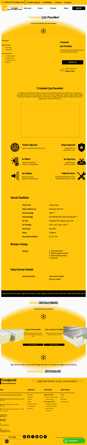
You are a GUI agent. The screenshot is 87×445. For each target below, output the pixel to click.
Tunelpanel (8, 380)
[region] (53, 8)
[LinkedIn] (37, 436)
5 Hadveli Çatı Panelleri (51, 406)
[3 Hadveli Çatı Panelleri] (10, 56)
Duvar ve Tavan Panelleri (52, 397)
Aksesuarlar (48, 410)
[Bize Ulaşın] (62, 70)
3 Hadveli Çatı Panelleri (51, 404)
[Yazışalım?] (6, 441)
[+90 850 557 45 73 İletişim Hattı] (13, 2)
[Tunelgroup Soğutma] (33, 2)
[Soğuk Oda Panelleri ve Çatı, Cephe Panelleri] (57, 381)
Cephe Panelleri (49, 408)
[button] (78, 8)
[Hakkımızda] (27, 8)
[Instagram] (24, 436)
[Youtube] (41, 436)
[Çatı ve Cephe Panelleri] (10, 53)
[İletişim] (66, 8)
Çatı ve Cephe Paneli (8, 384)
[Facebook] (28, 436)
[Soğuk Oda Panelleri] (10, 45)
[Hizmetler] (53, 8)
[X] (32, 436)
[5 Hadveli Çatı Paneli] (10, 58)
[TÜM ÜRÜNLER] (9, 41)
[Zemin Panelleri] (10, 50)
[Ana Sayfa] (15, 8)
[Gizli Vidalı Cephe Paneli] (10, 60)
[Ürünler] (40, 8)
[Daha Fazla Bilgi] (33, 345)
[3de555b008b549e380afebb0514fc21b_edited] (45, 436)
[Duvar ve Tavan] (10, 47)
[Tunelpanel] (48, 2)
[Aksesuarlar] (10, 62)
